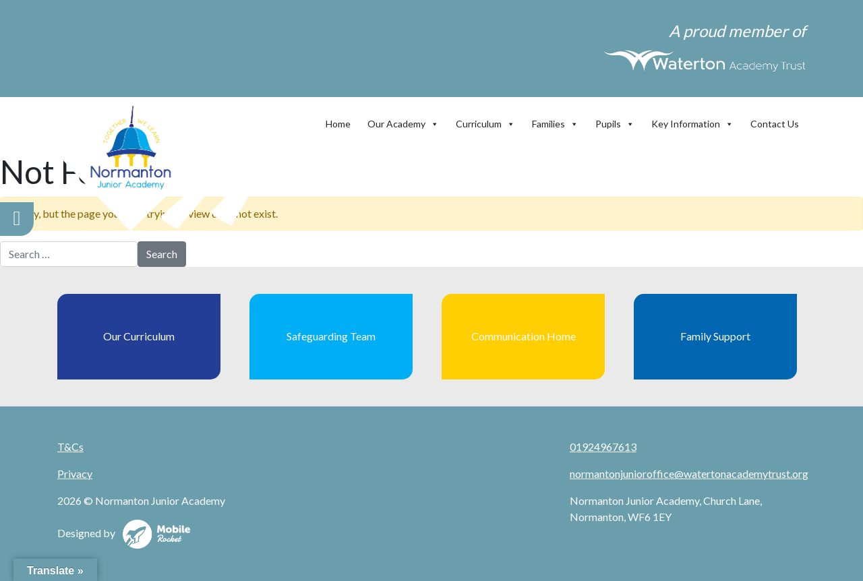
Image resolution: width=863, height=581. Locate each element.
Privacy (74, 473)
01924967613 (603, 446)
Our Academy (403, 121)
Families (555, 121)
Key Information (692, 121)
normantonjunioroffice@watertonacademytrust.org (689, 473)
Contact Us (774, 123)
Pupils (614, 121)
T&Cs (70, 446)
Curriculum (485, 121)
